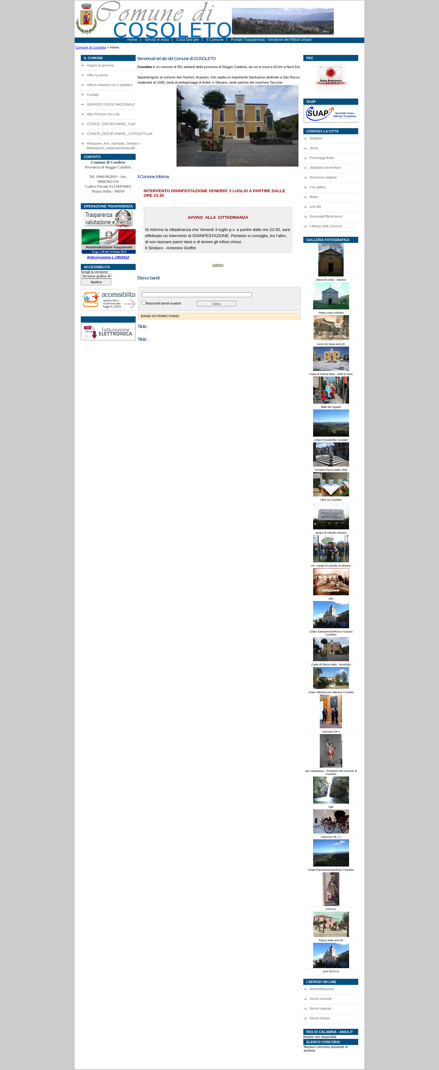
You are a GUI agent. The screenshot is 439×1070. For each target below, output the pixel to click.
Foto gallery (318, 187)
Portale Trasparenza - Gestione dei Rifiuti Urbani (271, 40)
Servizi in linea (157, 40)
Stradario (316, 138)
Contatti (93, 94)
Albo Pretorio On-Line (103, 114)
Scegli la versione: (95, 272)
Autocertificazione (322, 989)
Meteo (314, 197)
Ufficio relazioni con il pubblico (110, 85)
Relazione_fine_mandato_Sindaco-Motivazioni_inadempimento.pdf (113, 145)
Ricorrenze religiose (323, 177)
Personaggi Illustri (322, 158)
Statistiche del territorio (325, 167)
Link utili (315, 206)
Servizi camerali (320, 998)
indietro (218, 265)
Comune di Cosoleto (90, 47)
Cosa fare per (187, 40)
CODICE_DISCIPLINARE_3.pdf (111, 124)
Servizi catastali (320, 1008)
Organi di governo (100, 65)
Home (132, 40)
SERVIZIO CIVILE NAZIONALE (111, 104)
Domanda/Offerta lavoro (326, 216)
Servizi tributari (320, 1018)
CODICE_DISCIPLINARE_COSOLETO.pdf (116, 133)
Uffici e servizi (97, 75)
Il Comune (214, 40)
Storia (314, 148)
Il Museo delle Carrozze (326, 226)
